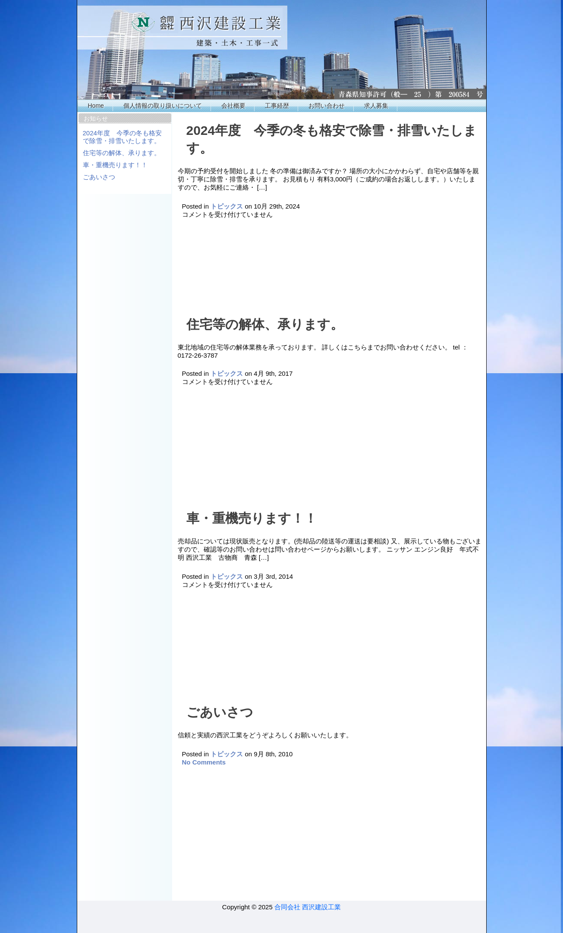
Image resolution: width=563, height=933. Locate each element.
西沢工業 (282, 49)
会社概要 (233, 105)
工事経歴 (277, 105)
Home (96, 105)
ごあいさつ (99, 177)
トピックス (227, 206)
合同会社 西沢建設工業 (307, 907)
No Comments (204, 762)
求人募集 (376, 105)
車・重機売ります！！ (115, 165)
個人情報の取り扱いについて (162, 105)
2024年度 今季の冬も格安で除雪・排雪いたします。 (122, 136)
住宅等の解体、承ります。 (121, 152)
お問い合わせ (326, 105)
